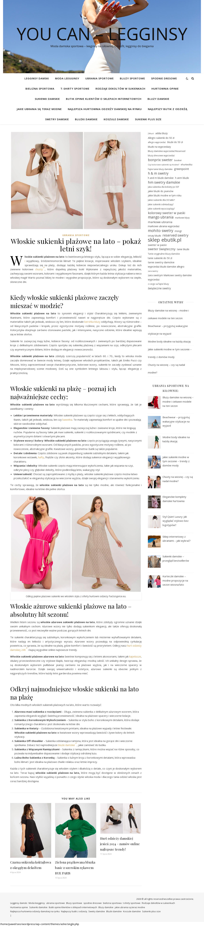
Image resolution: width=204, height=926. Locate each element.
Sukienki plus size (148, 119)
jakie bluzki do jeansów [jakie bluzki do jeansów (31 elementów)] (160, 191)
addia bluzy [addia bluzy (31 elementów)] (161, 133)
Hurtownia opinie (165, 88)
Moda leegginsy (67, 78)
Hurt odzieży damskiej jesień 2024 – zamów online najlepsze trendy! (120, 843)
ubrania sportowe (99, 78)
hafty (41, 457)
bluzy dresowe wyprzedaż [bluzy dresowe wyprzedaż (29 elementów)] (161, 155)
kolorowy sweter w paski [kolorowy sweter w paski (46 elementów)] (166, 213)
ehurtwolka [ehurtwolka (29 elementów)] (186, 164)
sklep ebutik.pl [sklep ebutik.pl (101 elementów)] (164, 240)
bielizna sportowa (40, 88)
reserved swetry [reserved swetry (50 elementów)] (175, 235)
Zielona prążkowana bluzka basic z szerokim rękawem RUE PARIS (75, 867)
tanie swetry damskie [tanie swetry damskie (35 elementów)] (161, 262)
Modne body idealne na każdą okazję (169, 341)
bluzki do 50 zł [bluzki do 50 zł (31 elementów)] (175, 142)
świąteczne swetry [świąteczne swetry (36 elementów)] (159, 288)
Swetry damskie (57, 119)
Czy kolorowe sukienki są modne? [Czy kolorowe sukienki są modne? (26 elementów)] (163, 164)
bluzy (97, 321)
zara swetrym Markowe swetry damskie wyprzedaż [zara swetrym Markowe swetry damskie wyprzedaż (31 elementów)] (170, 277)
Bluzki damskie (86, 119)
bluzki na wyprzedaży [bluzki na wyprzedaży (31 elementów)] (159, 146)
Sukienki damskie (47, 98)
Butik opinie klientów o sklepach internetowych (103, 98)
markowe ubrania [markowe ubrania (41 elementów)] (160, 222)
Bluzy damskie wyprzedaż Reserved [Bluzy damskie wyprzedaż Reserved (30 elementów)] (166, 151)
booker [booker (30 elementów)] (178, 160)
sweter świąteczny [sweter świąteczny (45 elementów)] (161, 249)
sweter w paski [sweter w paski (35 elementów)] (157, 245)
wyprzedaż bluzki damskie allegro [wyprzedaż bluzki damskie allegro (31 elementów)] (166, 266)
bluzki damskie (67, 745)
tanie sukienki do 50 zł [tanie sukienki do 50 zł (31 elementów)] (160, 258)
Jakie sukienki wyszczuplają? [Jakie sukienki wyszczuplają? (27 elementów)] (161, 208)
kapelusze (135, 656)
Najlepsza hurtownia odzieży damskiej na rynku (105, 109)
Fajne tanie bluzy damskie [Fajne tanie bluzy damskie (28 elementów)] (160, 169)
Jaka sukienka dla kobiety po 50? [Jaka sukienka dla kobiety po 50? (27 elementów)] (163, 186)
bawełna (67, 419)
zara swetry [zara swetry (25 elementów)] (153, 271)
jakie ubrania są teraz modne (39, 109)
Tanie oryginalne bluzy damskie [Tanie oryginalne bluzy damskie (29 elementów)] (164, 253)
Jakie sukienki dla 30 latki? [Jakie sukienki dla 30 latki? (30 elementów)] (161, 199)
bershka (89, 321)
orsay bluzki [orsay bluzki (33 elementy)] (154, 235)
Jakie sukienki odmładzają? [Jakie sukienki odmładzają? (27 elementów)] (161, 204)
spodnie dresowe (164, 78)
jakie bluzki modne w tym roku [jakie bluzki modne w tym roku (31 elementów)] (164, 195)
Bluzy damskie (158, 98)
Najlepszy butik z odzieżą (167, 109)
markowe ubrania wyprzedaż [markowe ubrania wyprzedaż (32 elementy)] (164, 226)
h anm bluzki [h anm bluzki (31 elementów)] (182, 177)
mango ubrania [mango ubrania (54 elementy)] (161, 217)
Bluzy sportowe (132, 78)
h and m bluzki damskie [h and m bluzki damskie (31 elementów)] (161, 177)
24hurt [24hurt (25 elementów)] (151, 133)
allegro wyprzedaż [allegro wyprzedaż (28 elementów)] (157, 142)
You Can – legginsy (102, 33)
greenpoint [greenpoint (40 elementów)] (181, 169)
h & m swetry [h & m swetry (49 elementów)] (158, 173)
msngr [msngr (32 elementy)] (178, 231)
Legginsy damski (36, 78)
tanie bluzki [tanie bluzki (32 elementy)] (183, 249)
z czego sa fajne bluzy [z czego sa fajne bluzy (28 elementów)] (158, 283)
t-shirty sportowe (75, 88)
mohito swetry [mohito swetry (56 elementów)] (160, 231)
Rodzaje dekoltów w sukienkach (120, 88)
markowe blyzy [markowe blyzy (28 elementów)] (182, 217)
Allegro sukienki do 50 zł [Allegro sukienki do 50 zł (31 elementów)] (161, 137)
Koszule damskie (116, 119)
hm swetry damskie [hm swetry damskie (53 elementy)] (164, 182)
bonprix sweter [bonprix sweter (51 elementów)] (160, 160)
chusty (40, 269)
